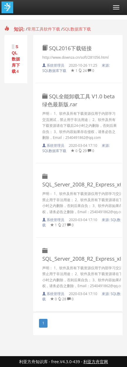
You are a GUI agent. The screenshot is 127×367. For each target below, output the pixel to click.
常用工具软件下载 (43, 29)
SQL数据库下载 (77, 29)
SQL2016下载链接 (67, 48)
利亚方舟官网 (95, 361)
